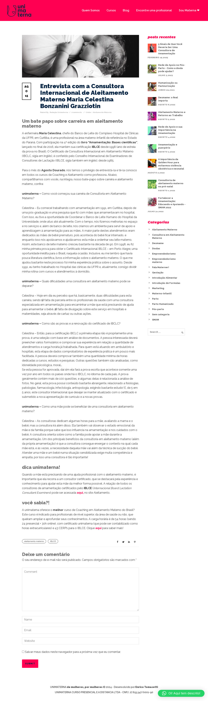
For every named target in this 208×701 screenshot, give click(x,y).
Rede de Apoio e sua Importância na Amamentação (170, 130)
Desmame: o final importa (168, 99)
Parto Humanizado (163, 304)
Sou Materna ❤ (189, 10)
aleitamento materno (34, 541)
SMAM (155, 319)
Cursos (111, 10)
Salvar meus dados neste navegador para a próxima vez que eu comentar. (73, 652)
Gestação (157, 272)
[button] (181, 693)
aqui (98, 528)
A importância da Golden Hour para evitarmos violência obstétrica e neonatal (171, 164)
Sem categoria (160, 314)
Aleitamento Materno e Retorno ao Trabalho (171, 114)
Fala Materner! (160, 267)
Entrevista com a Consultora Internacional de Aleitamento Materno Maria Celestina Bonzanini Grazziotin (84, 96)
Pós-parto (158, 309)
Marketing (158, 288)
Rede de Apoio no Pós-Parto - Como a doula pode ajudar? (171, 68)
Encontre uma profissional (154, 10)
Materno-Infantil (161, 293)
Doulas (156, 248)
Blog (126, 10)
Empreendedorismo (164, 253)
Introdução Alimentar (164, 277)
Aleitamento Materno (101, 112)
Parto (155, 298)
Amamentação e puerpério (167, 146)
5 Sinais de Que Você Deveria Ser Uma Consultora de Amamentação (170, 49)
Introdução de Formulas (166, 283)
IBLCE (53, 541)
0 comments (77, 112)
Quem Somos (91, 10)
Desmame (158, 243)
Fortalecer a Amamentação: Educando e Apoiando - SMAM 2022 (171, 203)
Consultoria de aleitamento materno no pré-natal (170, 183)
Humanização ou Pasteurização (167, 84)
